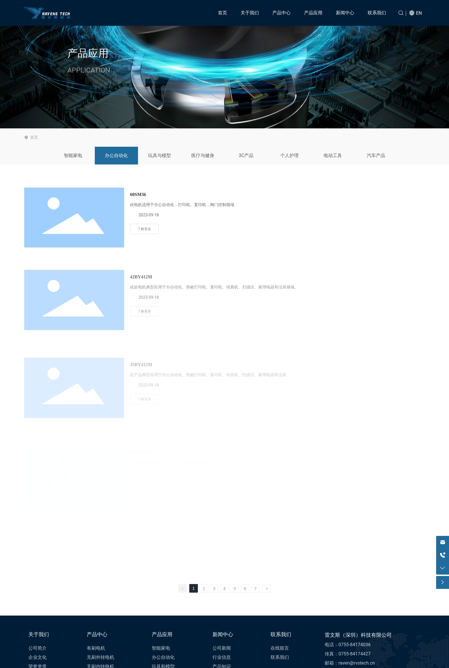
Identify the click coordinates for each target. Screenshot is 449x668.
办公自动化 (116, 155)
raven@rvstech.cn (356, 663)
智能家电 (73, 155)
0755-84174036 (354, 644)
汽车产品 (376, 155)
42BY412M (141, 318)
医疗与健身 (202, 155)
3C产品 (246, 155)
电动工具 (333, 155)
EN (419, 13)
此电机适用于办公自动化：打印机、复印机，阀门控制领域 (182, 204)
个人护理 (289, 155)
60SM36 (138, 194)
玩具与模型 (159, 155)
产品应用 (88, 54)
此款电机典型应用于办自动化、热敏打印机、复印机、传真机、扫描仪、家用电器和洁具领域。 (214, 328)
